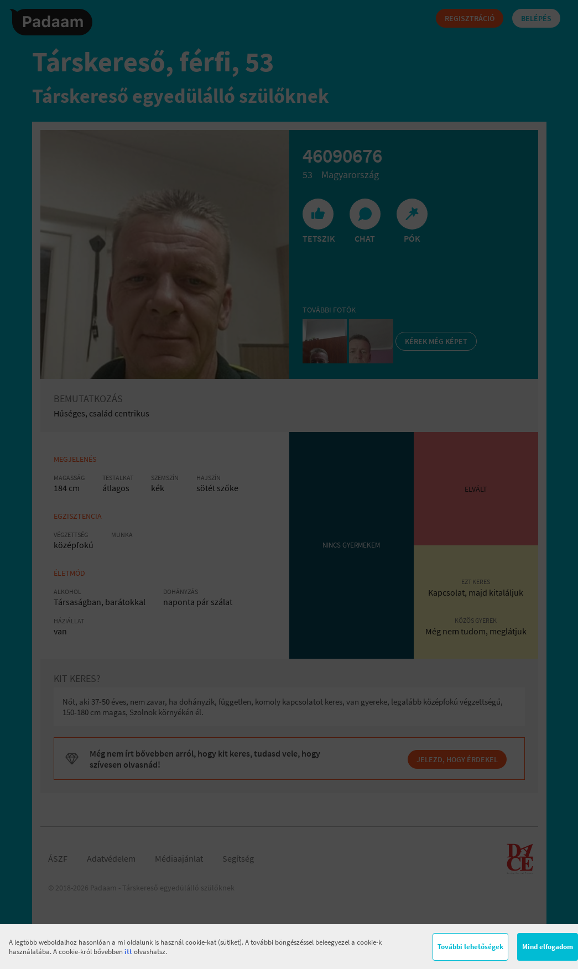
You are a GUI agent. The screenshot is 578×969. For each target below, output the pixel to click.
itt (128, 951)
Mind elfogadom (547, 946)
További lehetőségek (470, 946)
